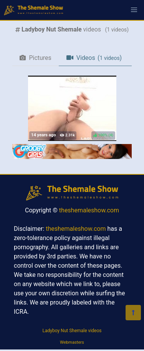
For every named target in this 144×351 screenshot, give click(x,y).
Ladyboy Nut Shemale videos (72, 330)
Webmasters (72, 342)
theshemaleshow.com (89, 210)
